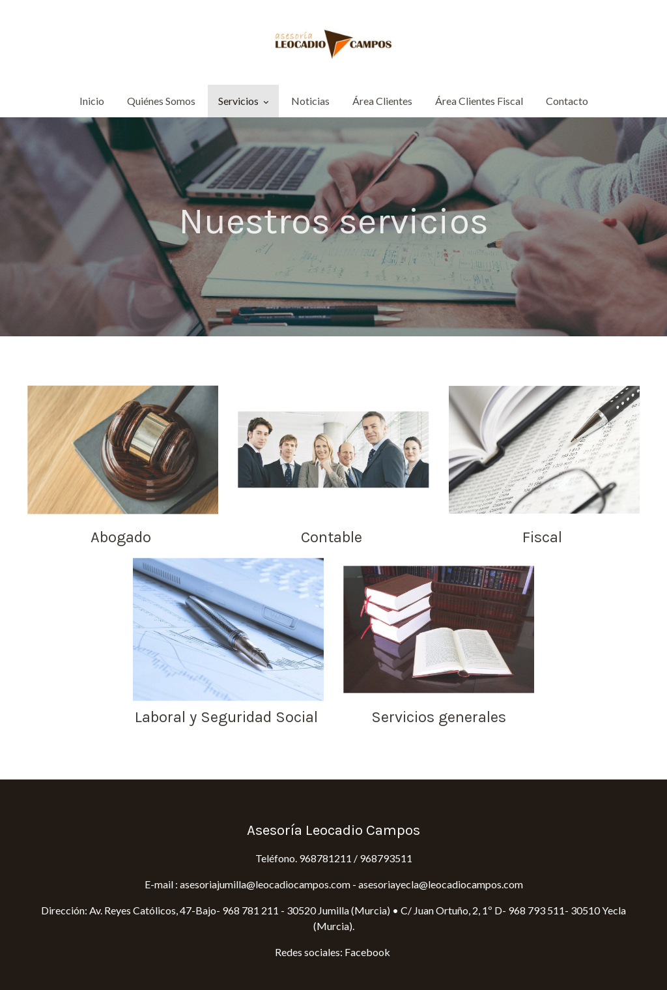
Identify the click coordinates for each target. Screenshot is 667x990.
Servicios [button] (243, 101)
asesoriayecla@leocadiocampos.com (440, 884)
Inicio (91, 101)
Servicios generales (438, 717)
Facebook (368, 952)
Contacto (567, 101)
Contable (333, 537)
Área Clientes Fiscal (479, 101)
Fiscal (544, 537)
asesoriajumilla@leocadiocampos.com (264, 884)
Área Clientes (382, 101)
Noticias (310, 101)
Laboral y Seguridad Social (228, 717)
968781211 (325, 858)
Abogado (123, 537)
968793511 (386, 858)
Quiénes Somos (161, 101)
